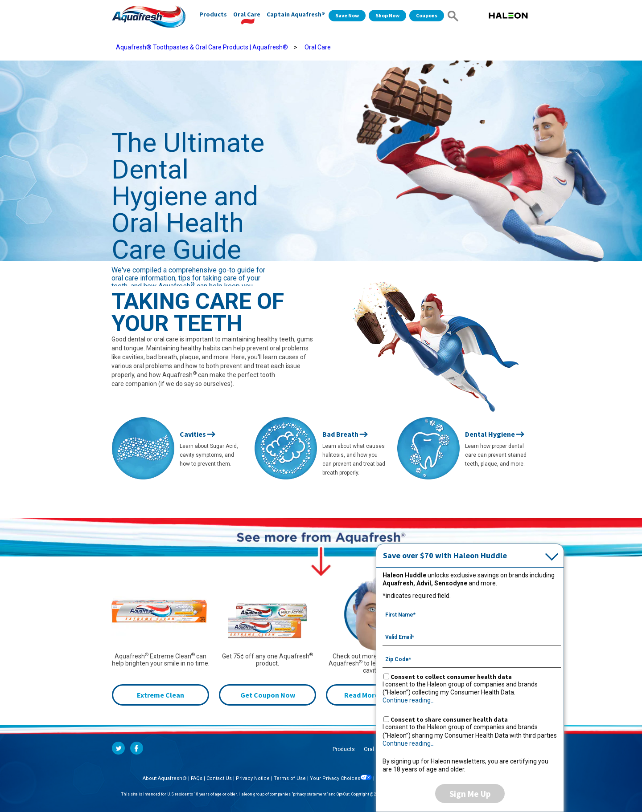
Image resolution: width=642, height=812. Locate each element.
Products (213, 14)
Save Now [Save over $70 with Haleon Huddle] (347, 15)
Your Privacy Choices (341, 778)
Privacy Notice (253, 778)
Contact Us (219, 778)
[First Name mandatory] (472, 614)
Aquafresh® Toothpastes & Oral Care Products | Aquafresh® (202, 47)
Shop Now (387, 15)
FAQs (196, 778)
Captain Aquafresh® (296, 14)
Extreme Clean (160, 694)
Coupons (426, 15)
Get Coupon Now (267, 694)
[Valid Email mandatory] (472, 636)
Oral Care (246, 14)
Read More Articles (374, 694)
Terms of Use (290, 778)
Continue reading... (409, 700)
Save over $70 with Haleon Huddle (445, 555)
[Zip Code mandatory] (472, 658)
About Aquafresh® (165, 778)
